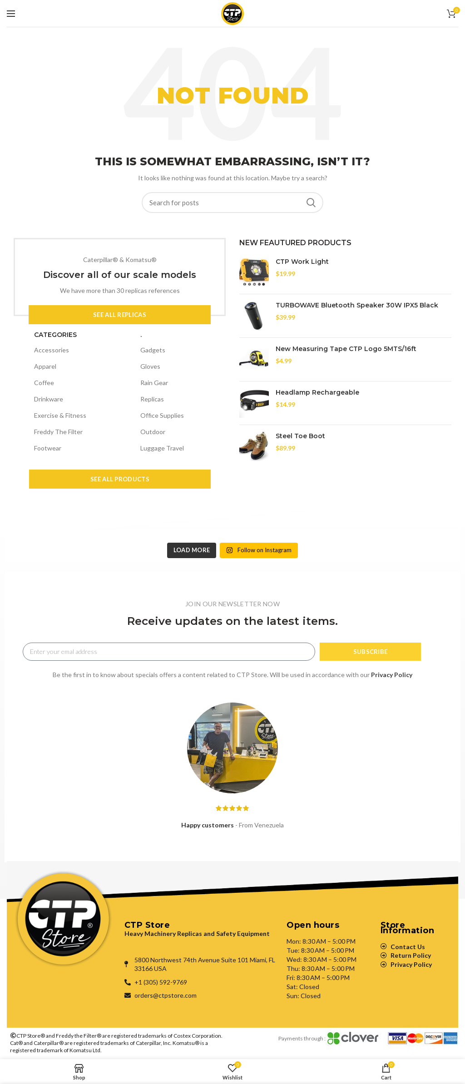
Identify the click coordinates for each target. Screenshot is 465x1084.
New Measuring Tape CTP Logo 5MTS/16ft (346, 349)
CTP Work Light (302, 261)
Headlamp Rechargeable (317, 392)
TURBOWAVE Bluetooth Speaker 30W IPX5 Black (357, 305)
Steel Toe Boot (300, 436)
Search (311, 202)
